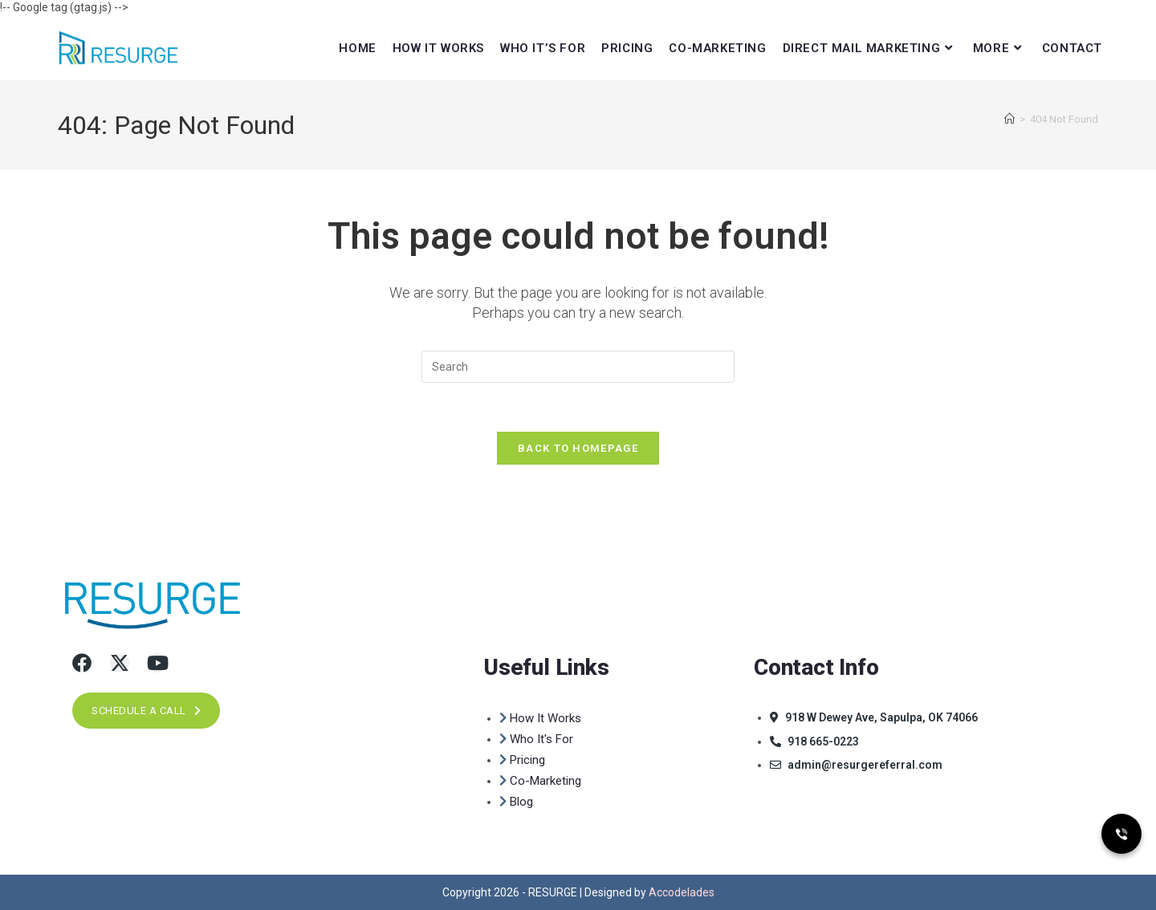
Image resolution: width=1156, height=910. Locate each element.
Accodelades (681, 892)
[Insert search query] (578, 367)
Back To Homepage (578, 448)
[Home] (1009, 119)
